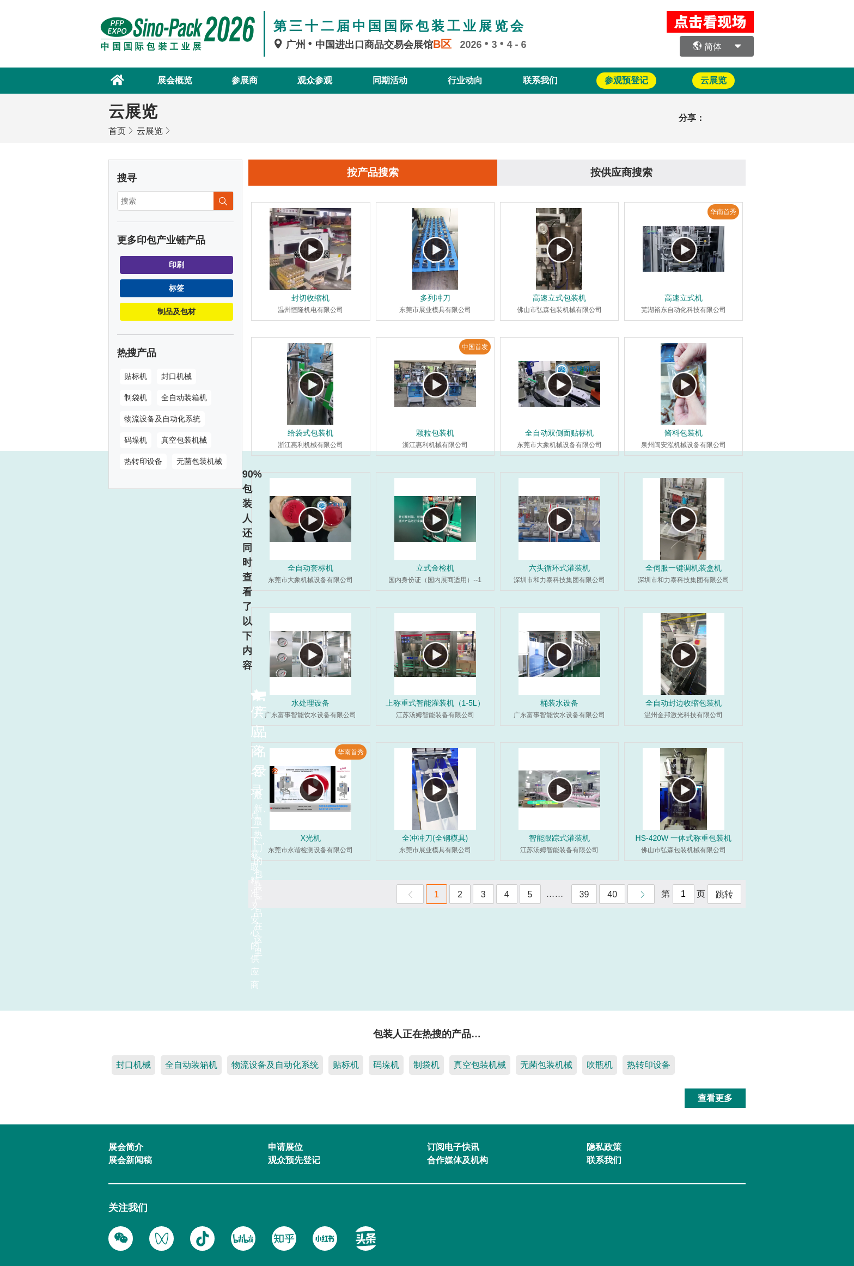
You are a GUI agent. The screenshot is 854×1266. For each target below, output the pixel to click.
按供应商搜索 (621, 172)
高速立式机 (683, 297)
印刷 (176, 263)
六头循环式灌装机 (559, 568)
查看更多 (715, 1097)
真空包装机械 (184, 439)
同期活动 (388, 79)
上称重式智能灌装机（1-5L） (435, 703)
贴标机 (135, 375)
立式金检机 (435, 568)
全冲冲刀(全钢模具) (435, 838)
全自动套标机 (310, 568)
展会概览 (166, 79)
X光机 (311, 838)
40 (612, 894)
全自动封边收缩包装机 (683, 703)
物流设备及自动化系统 (162, 417)
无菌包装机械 (199, 460)
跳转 (724, 894)
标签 (176, 287)
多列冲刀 (435, 297)
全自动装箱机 (184, 396)
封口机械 (176, 375)
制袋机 (135, 396)
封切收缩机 (310, 297)
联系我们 (542, 79)
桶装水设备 (559, 703)
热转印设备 (143, 460)
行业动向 (465, 79)
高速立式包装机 (559, 297)
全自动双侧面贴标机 (559, 433)
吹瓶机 (600, 1063)
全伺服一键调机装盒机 (683, 568)
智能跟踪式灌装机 (559, 838)
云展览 (150, 129)
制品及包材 (176, 310)
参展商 (239, 79)
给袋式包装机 (310, 433)
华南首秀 (723, 212)
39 (584, 894)
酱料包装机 (683, 433)
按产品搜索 (373, 172)
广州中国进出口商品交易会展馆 (366, 44)
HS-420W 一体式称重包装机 (684, 838)
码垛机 (135, 439)
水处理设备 (310, 703)
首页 (117, 129)
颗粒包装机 (435, 433)
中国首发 (475, 347)
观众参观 (311, 79)
